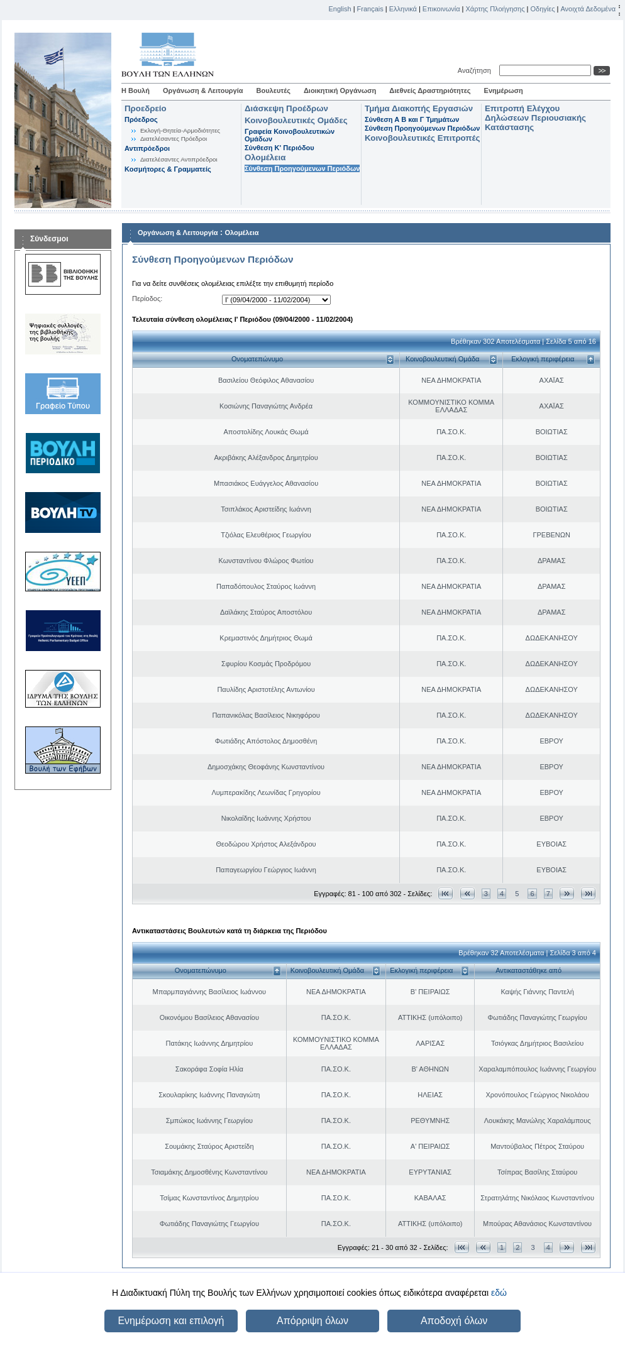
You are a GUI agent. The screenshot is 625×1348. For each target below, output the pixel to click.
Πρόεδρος (141, 119)
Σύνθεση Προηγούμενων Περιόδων (302, 168)
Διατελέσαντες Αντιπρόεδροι (179, 159)
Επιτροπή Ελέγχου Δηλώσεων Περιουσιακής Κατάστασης (535, 118)
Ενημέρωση (503, 90)
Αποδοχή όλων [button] (454, 1320)
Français (370, 9)
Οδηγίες (542, 9)
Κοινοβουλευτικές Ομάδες (296, 120)
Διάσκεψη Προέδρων (286, 108)
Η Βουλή (135, 90)
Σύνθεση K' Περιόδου (279, 147)
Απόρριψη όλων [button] (312, 1320)
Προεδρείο (145, 108)
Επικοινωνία (441, 9)
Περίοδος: (147, 298)
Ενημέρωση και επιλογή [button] (171, 1320)
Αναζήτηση (476, 70)
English (340, 9)
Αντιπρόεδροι (147, 148)
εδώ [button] (499, 1293)
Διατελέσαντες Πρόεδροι (173, 138)
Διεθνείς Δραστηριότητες (429, 90)
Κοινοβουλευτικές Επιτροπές (422, 138)
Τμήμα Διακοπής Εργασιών (419, 108)
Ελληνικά (403, 9)
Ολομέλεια (265, 157)
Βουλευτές (273, 90)
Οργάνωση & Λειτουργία (203, 90)
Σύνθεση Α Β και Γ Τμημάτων (412, 119)
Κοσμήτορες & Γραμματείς (167, 169)
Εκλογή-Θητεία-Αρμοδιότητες (180, 130)
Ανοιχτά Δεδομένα (588, 9)
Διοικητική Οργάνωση (340, 90)
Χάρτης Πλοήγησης (495, 9)
